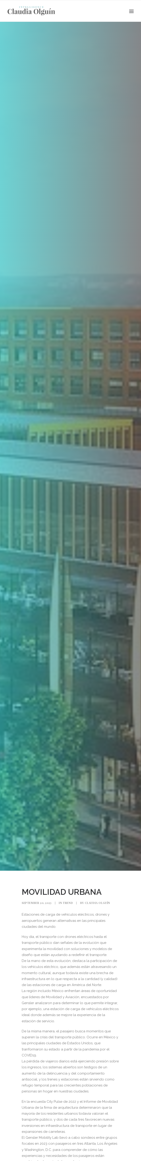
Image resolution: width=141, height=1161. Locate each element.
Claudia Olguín (97, 903)
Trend (68, 903)
